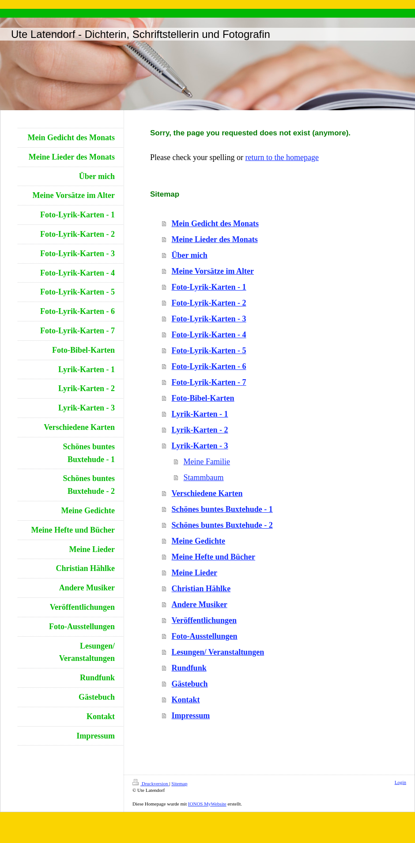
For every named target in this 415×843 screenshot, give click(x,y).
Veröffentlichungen (204, 620)
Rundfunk (189, 668)
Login (400, 782)
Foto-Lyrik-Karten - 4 (209, 334)
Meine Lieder (194, 572)
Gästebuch (190, 683)
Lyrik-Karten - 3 (200, 445)
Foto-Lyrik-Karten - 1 (209, 287)
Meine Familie (207, 461)
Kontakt (186, 699)
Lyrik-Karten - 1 (200, 414)
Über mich (190, 255)
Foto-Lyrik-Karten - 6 (209, 366)
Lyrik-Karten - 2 (200, 429)
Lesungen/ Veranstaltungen (218, 652)
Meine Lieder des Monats (215, 239)
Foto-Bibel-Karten (203, 398)
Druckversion (150, 783)
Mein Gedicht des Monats (215, 223)
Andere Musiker (199, 604)
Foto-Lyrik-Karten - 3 (209, 318)
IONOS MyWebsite (207, 803)
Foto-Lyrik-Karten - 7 (209, 382)
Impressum (191, 715)
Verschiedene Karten (207, 493)
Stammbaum (204, 477)
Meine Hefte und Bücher (213, 556)
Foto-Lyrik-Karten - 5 (209, 350)
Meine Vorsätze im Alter (213, 271)
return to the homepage (281, 157)
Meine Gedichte (198, 541)
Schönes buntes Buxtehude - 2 (222, 525)
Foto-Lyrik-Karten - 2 (209, 302)
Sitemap (179, 783)
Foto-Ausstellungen (205, 636)
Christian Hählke (201, 588)
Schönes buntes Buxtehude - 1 (222, 509)
